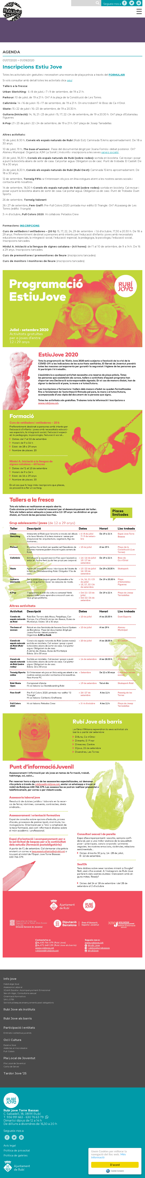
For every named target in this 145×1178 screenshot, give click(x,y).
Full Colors (9, 1051)
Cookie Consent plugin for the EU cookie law (115, 1171)
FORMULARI (117, 74)
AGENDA (11, 52)
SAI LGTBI (9, 999)
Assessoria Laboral (13, 987)
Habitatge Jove (11, 984)
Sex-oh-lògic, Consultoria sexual (20, 993)
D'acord (115, 1165)
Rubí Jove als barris (18, 1018)
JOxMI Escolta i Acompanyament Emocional (27, 990)
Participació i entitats (19, 1027)
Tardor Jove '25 (15, 1073)
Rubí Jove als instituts (19, 1009)
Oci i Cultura (12, 1040)
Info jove (10, 979)
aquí (69, 80)
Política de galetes (15, 1155)
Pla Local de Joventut (19, 1058)
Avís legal (10, 1145)
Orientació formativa (14, 996)
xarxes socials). (110, 152)
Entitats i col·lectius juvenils (17, 1033)
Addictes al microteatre (15, 1048)
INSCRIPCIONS (29, 225)
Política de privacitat (17, 1150)
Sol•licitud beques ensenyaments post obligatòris (29, 1002)
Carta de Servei (11, 1066)
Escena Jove (10, 1045)
